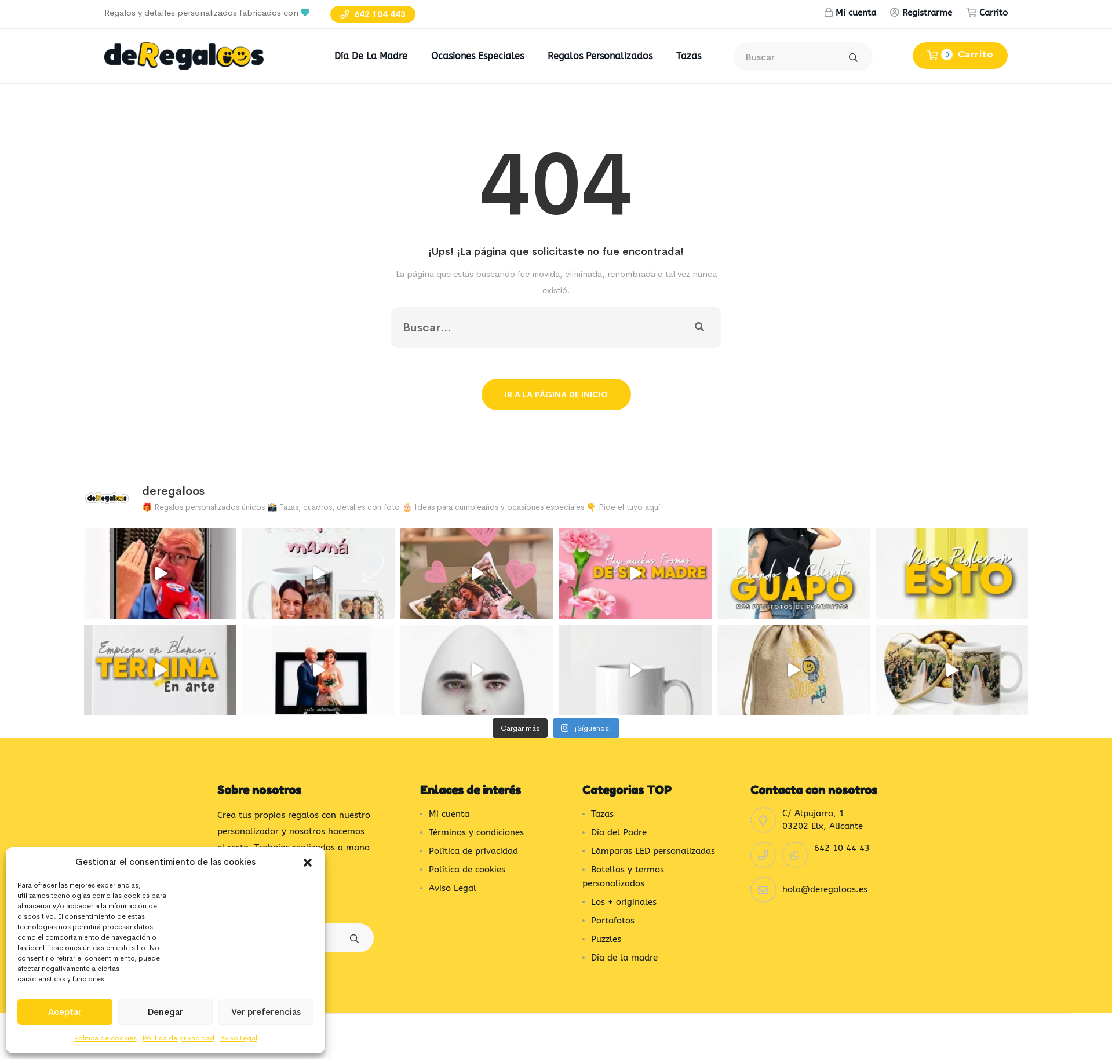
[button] (307, 862)
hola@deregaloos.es (824, 889)
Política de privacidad (178, 1038)
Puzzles (606, 939)
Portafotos (613, 920)
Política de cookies (105, 1038)
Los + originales (624, 902)
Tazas (688, 55)
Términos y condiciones (476, 832)
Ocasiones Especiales (477, 55)
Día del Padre (619, 832)
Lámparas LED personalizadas (653, 851)
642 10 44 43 (842, 848)
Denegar (165, 1011)
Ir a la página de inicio (556, 394)
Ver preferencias (266, 1011)
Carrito (993, 13)
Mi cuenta (856, 13)
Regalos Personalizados (600, 55)
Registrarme (927, 13)
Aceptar (65, 1011)
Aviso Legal (238, 1038)
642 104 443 (373, 14)
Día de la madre (370, 55)
